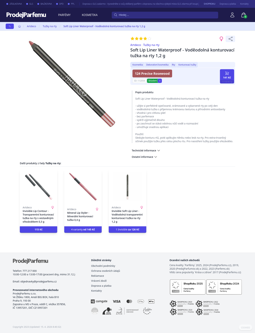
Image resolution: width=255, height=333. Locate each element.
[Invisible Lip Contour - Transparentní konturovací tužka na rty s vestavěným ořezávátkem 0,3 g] (38, 186)
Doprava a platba (228, 3)
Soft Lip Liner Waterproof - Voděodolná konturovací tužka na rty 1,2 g (104, 26)
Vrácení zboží (99, 280)
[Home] (19, 26)
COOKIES (245, 327)
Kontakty (244, 3)
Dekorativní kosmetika (157, 64)
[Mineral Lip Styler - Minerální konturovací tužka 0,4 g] (83, 186)
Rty (173, 64)
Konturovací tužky (187, 64)
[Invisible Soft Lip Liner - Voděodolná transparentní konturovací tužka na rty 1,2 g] (127, 186)
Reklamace (97, 275)
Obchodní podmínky (103, 266)
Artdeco (31, 26)
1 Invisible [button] (127, 229)
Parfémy (64, 15)
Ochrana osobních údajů (105, 270)
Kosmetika (90, 15)
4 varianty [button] (83, 229)
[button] (38, 229)
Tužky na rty (50, 26)
